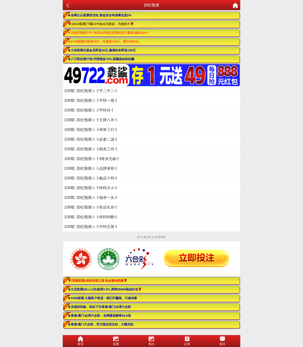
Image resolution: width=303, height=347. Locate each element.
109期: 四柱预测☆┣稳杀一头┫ (91, 198)
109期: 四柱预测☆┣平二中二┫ (91, 91)
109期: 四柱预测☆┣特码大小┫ (91, 188)
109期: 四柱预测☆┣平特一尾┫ (91, 100)
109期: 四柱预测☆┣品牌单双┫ (91, 168)
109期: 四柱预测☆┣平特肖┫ (89, 110)
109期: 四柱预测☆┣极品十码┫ (91, 178)
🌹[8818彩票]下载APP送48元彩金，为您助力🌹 (101, 24)
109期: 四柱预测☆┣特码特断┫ (91, 217)
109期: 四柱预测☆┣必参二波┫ (91, 139)
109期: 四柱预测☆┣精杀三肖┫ (91, 149)
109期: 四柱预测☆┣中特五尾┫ (91, 227)
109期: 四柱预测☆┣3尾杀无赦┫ (92, 159)
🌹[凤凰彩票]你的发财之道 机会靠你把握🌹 (97, 280)
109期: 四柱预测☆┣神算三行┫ (91, 130)
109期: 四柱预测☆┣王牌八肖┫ (91, 120)
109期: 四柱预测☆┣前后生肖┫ (91, 207)
